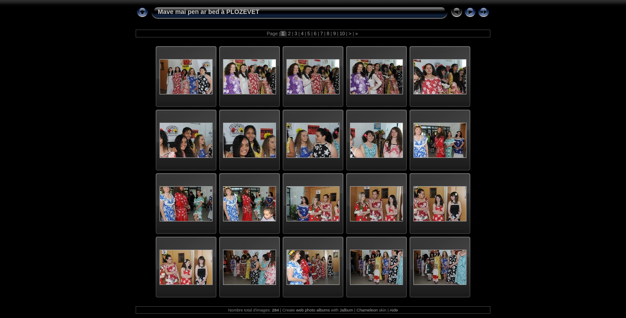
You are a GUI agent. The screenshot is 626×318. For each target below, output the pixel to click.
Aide (394, 310)
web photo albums (313, 310)
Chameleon (367, 310)
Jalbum (346, 310)
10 (342, 33)
